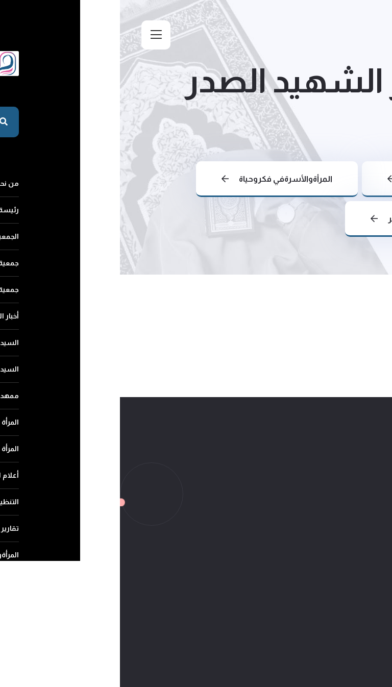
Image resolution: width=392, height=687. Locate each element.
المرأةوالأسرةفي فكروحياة (157, 179)
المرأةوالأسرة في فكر (297, 218)
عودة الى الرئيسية (307, 179)
